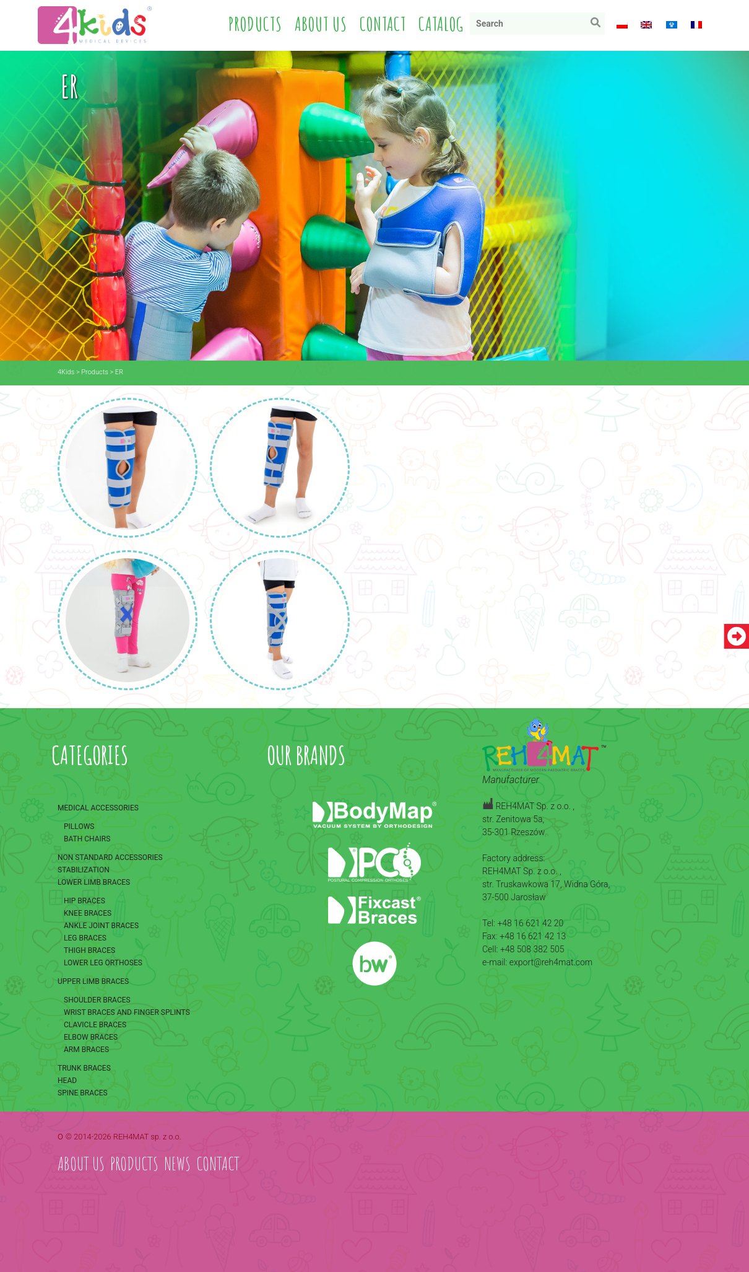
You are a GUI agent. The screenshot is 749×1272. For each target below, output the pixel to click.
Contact (383, 23)
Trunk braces (84, 1067)
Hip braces (84, 900)
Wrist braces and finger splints (127, 1011)
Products (256, 23)
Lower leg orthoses (103, 962)
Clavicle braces (95, 1024)
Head (67, 1080)
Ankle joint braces (101, 925)
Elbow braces (91, 1036)
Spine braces (83, 1092)
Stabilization (84, 869)
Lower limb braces (94, 881)
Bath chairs (87, 838)
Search (599, 25)
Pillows (79, 826)
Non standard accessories (110, 857)
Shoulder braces (97, 999)
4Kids (66, 371)
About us (321, 23)
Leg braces (85, 937)
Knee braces (87, 912)
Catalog (441, 23)
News (177, 1162)
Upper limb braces (93, 980)
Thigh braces (89, 949)
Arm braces (86, 1049)
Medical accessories (98, 807)
